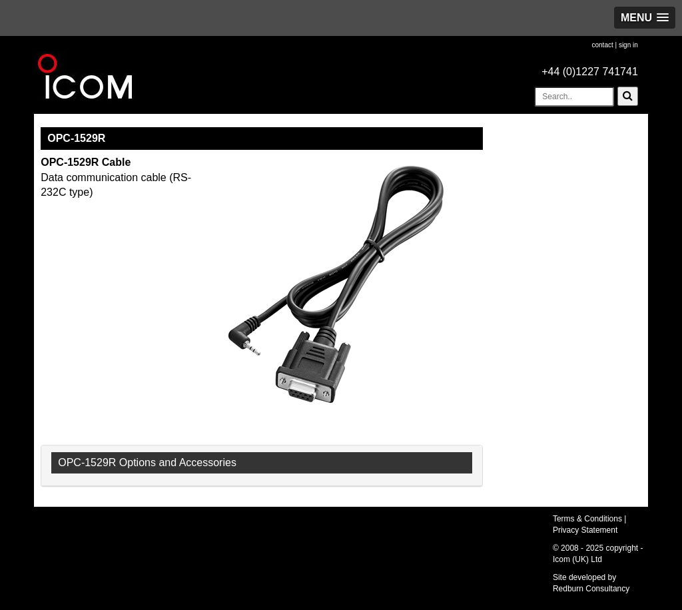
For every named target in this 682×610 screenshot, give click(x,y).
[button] (644, 18)
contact (602, 45)
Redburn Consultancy (591, 588)
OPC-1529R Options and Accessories (147, 462)
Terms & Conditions (587, 518)
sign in (628, 45)
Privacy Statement (585, 530)
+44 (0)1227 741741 (589, 71)
